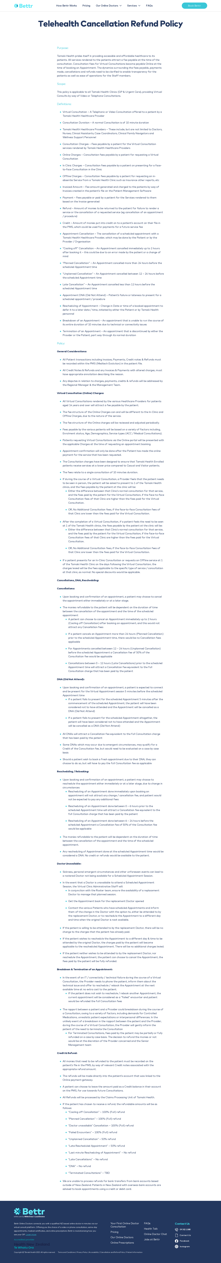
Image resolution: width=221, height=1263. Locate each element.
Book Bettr (194, 5)
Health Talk (151, 1228)
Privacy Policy (82, 1252)
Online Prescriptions (122, 1242)
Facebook (182, 1241)
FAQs (147, 1223)
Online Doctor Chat (155, 1234)
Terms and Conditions (66, 1252)
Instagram (182, 1246)
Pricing (114, 1232)
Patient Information (134, 1252)
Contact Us (183, 1235)
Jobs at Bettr (152, 1239)
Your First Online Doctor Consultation (125, 1225)
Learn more (31, 1234)
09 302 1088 (182, 1229)
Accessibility (94, 1252)
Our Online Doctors (122, 1237)
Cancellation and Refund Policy (112, 1252)
